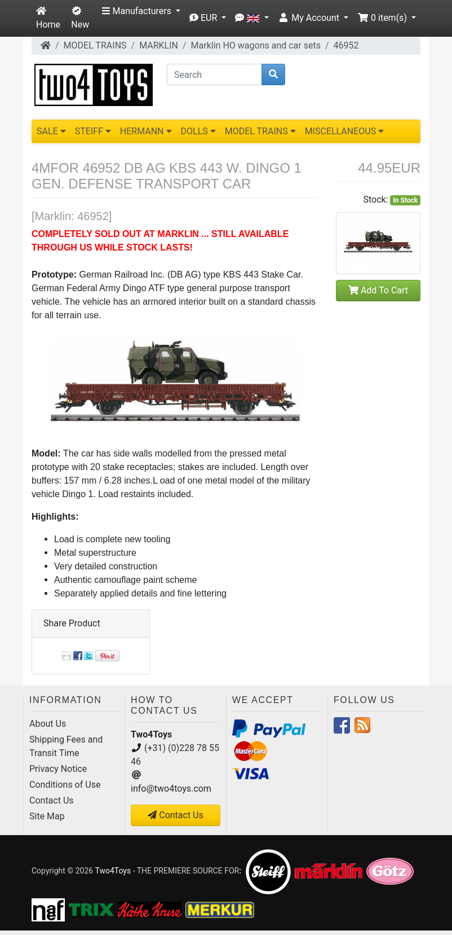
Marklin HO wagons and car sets (256, 45)
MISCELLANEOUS (344, 131)
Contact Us (51, 800)
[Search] (214, 74)
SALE (51, 131)
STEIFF (93, 131)
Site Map (47, 816)
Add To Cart (378, 290)
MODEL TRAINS (95, 45)
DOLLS (198, 131)
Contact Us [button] (175, 815)
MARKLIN (158, 45)
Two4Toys (113, 870)
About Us (47, 723)
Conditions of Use (64, 784)
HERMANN (146, 131)
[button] (141, 11)
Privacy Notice (58, 768)
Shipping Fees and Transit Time (66, 746)
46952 (346, 45)
